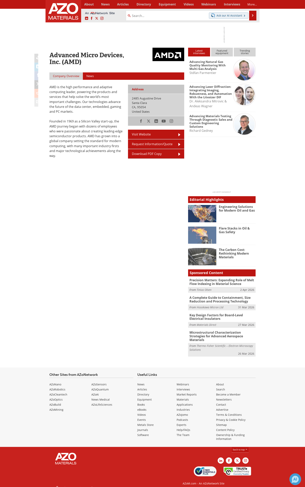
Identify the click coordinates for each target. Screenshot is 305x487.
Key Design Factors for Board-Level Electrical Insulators (222, 316)
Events (141, 415)
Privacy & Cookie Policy (230, 415)
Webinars (183, 379)
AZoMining (56, 405)
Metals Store (145, 420)
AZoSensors (99, 379)
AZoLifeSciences (101, 400)
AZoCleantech (58, 389)
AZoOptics (56, 394)
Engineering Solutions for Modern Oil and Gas (237, 208)
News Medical (100, 394)
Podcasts (182, 415)
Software (143, 430)
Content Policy (225, 425)
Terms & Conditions (229, 410)
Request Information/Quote (152, 144)
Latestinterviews (199, 52)
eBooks (141, 405)
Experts (181, 420)
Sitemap (221, 420)
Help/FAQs (183, 425)
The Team (183, 430)
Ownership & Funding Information (230, 432)
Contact (221, 400)
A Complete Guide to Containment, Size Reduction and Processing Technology (218, 299)
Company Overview (66, 76)
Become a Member (228, 389)
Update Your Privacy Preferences (79, 482)
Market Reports (187, 389)
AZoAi (95, 389)
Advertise (222, 405)
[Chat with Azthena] (295, 479)
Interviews (183, 384)
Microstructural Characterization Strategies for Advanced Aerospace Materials (221, 333)
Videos (141, 410)
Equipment (144, 394)
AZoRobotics (57, 384)
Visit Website (141, 134)
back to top (240, 444)
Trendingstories (245, 52)
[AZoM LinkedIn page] (86, 18)
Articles (142, 384)
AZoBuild (55, 400)
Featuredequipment (222, 52)
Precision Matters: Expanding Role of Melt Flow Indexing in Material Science (220, 282)
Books (141, 400)
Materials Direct (206, 324)
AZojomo (182, 410)
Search (220, 384)
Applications (185, 400)
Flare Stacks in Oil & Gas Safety (236, 230)
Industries (183, 405)
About (220, 379)
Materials (183, 394)
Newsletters (224, 394)
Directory (142, 4)
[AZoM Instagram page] (101, 18)
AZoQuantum (100, 384)
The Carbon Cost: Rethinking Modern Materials (233, 253)
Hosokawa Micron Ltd (210, 307)
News (141, 379)
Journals (142, 425)
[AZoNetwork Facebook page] (91, 18)
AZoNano (55, 379)
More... (250, 4)
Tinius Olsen (204, 289)
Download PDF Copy (147, 154)
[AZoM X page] (96, 18)
